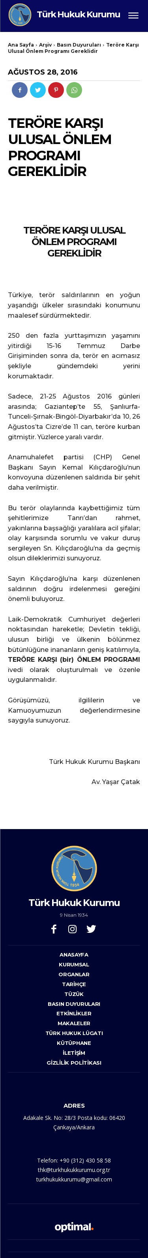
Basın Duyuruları (79, 45)
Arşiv (45, 45)
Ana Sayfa (21, 45)
